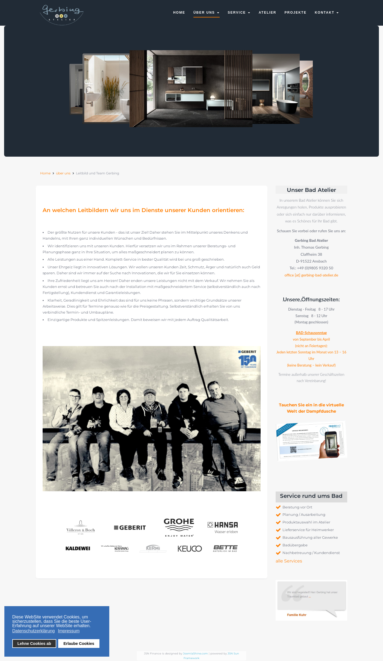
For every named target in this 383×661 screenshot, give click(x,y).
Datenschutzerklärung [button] (33, 631)
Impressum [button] (68, 631)
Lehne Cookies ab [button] (34, 643)
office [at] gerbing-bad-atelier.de (311, 274)
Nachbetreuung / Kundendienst (311, 552)
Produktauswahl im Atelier (306, 522)
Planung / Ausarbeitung (303, 514)
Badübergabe (295, 545)
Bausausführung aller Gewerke (310, 537)
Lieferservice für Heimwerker (308, 530)
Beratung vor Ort (297, 507)
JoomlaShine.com (195, 653)
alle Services (289, 561)
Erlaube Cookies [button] (78, 643)
